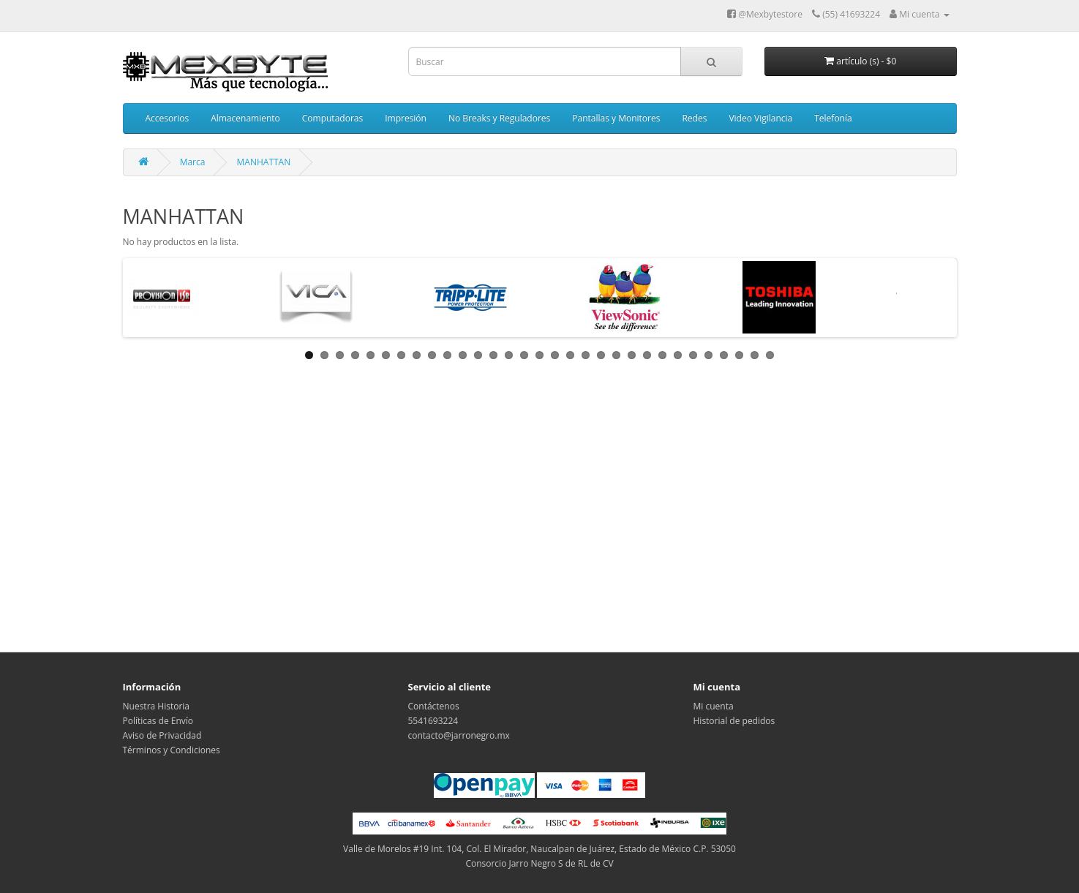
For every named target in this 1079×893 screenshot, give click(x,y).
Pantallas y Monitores (616, 118)
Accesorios (167, 118)
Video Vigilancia (760, 118)
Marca (193, 162)
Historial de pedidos (734, 721)
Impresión (405, 118)
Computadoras (332, 118)
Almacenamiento (245, 118)
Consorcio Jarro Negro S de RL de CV (539, 863)
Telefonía (832, 118)
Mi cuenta (713, 706)
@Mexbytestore (764, 14)
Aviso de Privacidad (162, 735)
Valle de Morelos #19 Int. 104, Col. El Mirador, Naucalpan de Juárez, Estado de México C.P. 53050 (539, 849)
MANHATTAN (264, 162)
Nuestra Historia (156, 706)
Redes (694, 118)
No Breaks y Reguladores (499, 118)
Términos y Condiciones (171, 750)
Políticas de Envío (158, 721)
